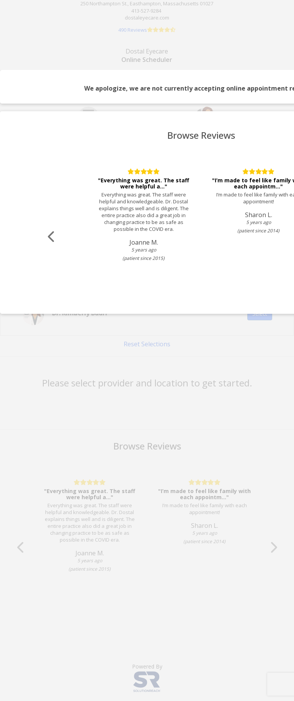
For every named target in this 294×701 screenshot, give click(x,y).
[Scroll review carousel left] (52, 236)
